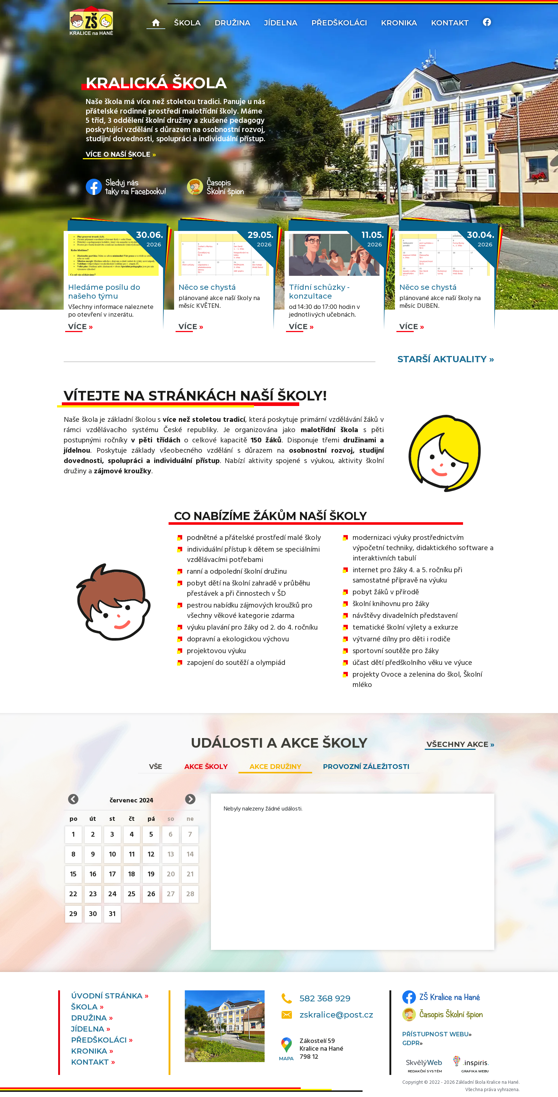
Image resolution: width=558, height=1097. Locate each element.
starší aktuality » (446, 359)
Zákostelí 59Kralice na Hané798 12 (321, 1049)
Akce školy (205, 767)
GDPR (411, 1043)
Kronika (399, 22)
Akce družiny (275, 767)
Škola (187, 22)
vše (155, 767)
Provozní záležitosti (366, 767)
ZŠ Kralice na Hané (450, 997)
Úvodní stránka (108, 995)
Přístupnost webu (435, 1034)
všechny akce (457, 744)
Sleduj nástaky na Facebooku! (136, 187)
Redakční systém (424, 1066)
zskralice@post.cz (336, 1015)
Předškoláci (339, 22)
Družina (232, 22)
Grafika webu (471, 1065)
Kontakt (450, 22)
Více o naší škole (118, 154)
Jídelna (280, 22)
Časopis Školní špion (451, 1014)
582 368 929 (325, 998)
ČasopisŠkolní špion (225, 187)
